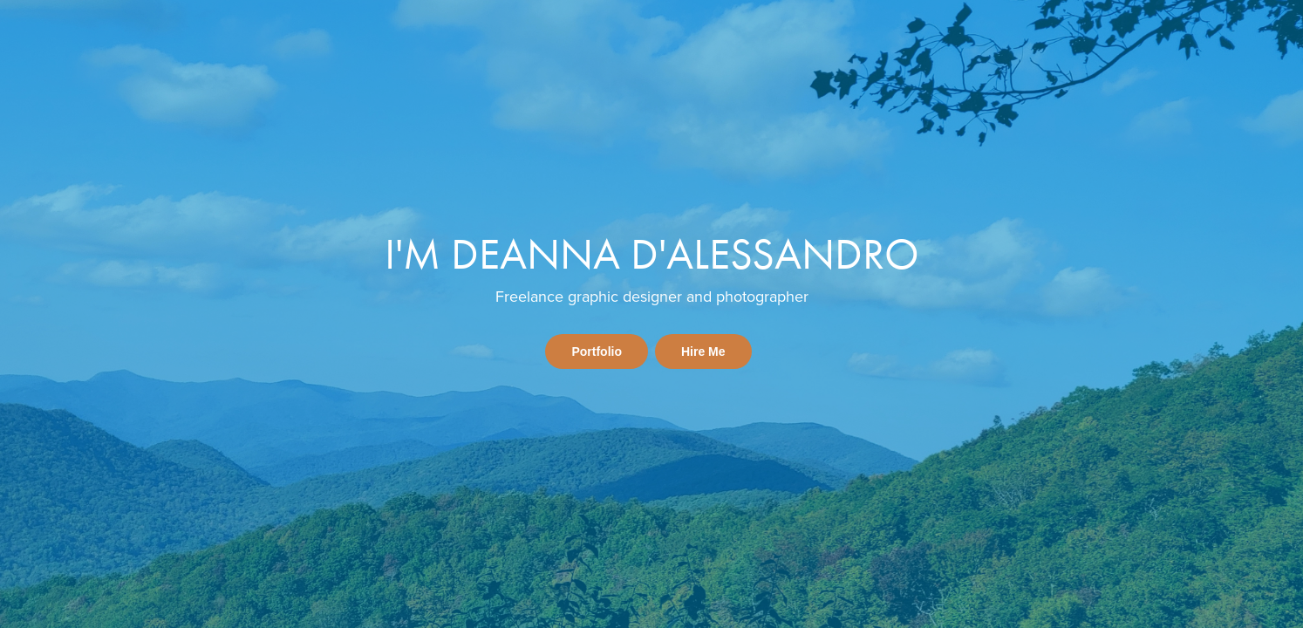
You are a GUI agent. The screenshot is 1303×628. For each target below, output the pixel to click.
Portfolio (596, 351)
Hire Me (703, 351)
